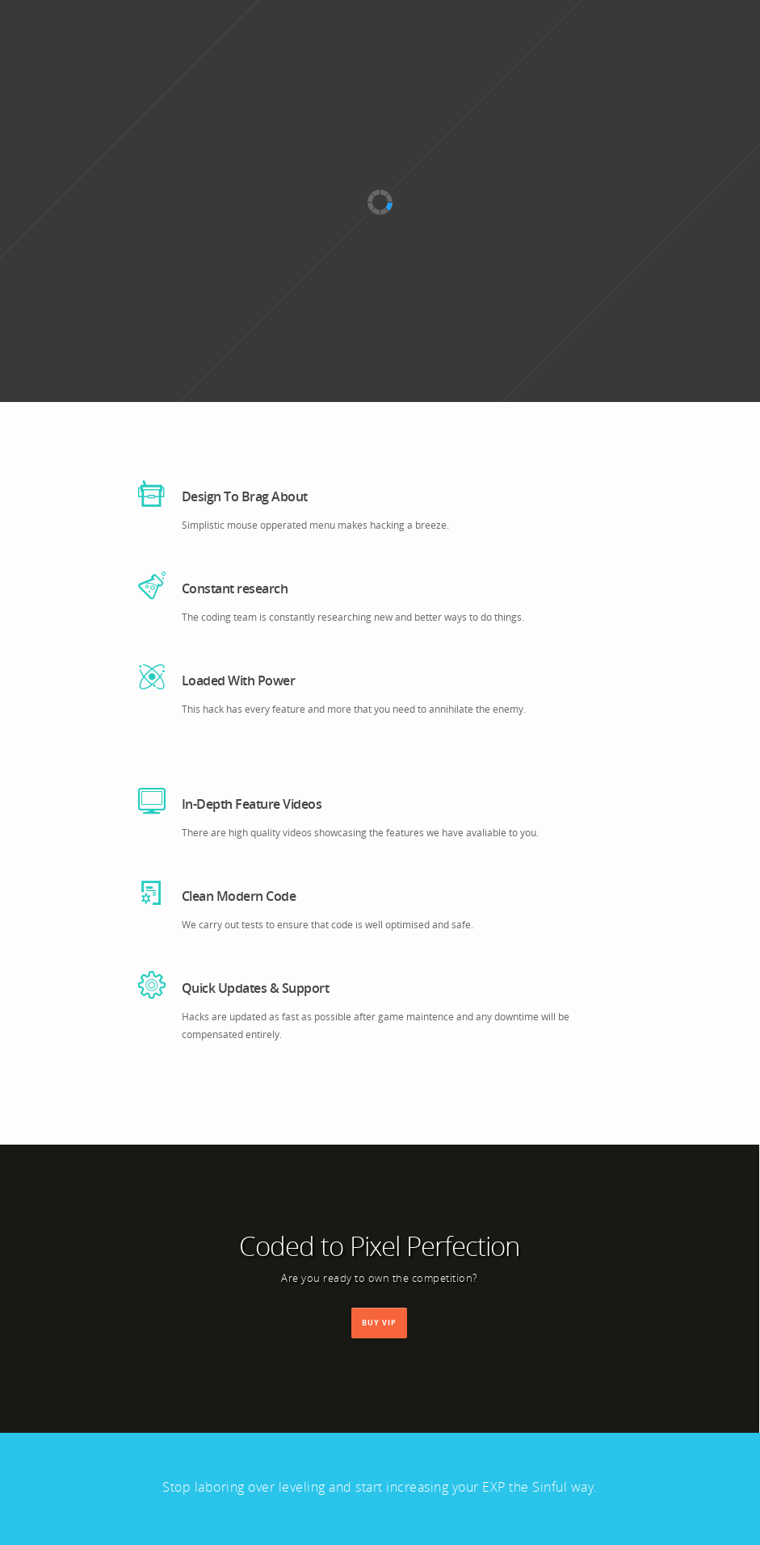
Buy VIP (379, 1321)
